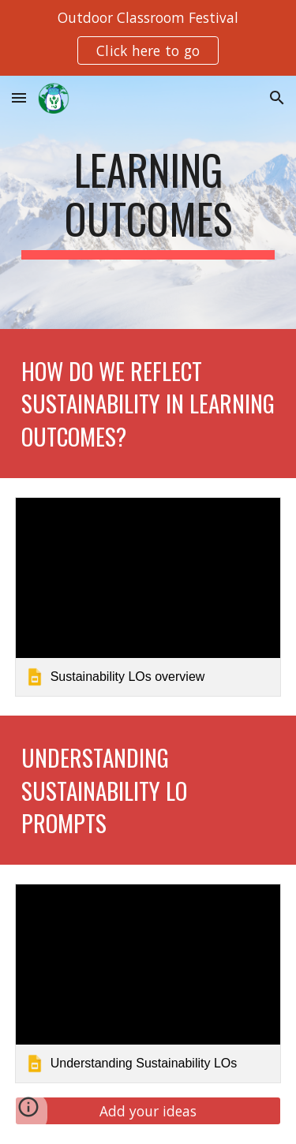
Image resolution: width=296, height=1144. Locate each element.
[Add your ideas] (148, 1111)
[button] (19, 97)
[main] (148, 202)
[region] (148, 38)
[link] (148, 597)
